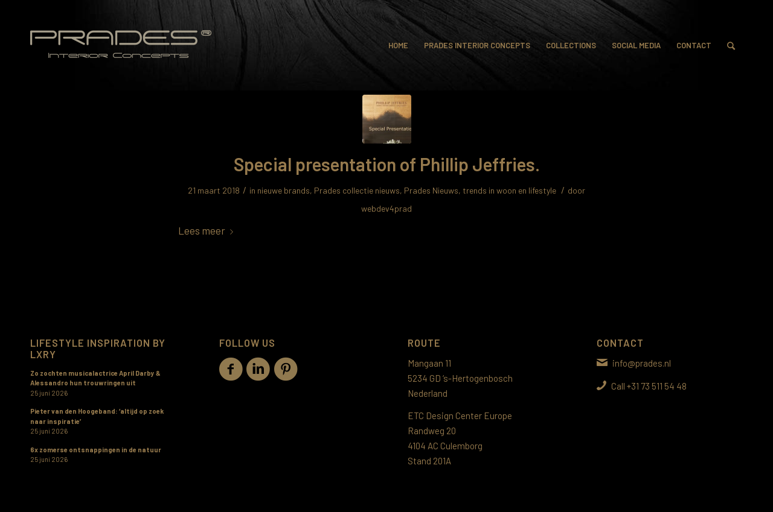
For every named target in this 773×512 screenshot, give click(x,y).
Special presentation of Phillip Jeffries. (387, 164)
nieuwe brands (283, 190)
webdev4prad (386, 208)
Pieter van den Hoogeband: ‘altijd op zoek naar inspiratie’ (97, 416)
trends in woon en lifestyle (509, 190)
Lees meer (208, 230)
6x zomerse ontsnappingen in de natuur (95, 450)
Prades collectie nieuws (357, 190)
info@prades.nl (641, 363)
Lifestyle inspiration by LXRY (97, 348)
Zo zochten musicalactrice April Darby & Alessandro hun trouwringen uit (95, 378)
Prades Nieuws (431, 190)
